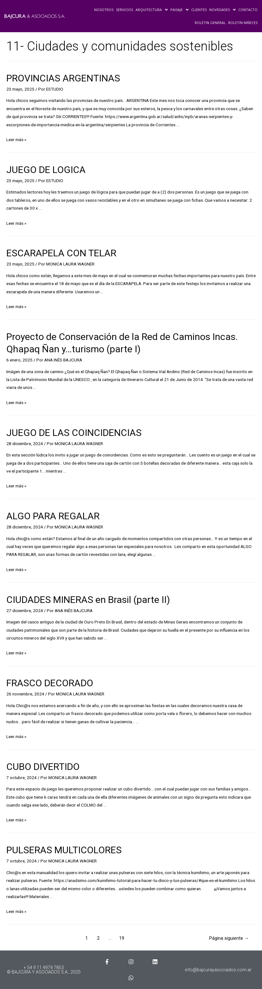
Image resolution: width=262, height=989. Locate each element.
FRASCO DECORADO (49, 682)
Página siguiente (229, 938)
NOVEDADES (222, 9)
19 (121, 938)
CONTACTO (248, 9)
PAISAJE (179, 9)
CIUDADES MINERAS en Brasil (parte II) (88, 599)
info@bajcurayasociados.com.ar (218, 969)
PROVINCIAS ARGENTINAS (63, 78)
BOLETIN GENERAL (210, 22)
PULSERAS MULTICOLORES (64, 849)
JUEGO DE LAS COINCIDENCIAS (74, 432)
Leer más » (16, 139)
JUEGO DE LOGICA (46, 169)
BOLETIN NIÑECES (243, 22)
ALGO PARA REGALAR (53, 515)
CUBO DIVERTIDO (43, 766)
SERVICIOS (124, 9)
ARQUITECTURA (152, 9)
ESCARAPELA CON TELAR (61, 253)
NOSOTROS (103, 9)
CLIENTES (199, 9)
